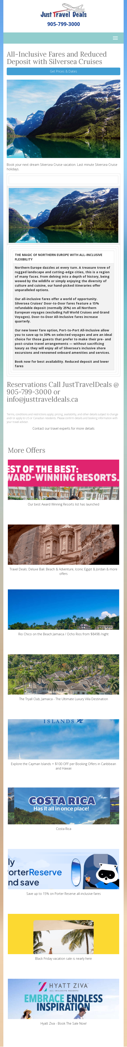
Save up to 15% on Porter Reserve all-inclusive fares (63, 872)
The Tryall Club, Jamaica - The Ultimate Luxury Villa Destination (63, 677)
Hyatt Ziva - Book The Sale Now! (63, 1002)
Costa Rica (63, 807)
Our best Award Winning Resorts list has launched (63, 483)
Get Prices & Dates (63, 71)
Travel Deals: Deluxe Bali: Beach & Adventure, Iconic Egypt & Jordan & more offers (63, 550)
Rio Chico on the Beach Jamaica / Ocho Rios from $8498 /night (63, 612)
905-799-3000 (63, 24)
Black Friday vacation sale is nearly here (63, 937)
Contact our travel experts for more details (63, 428)
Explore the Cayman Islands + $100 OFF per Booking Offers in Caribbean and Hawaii (63, 744)
